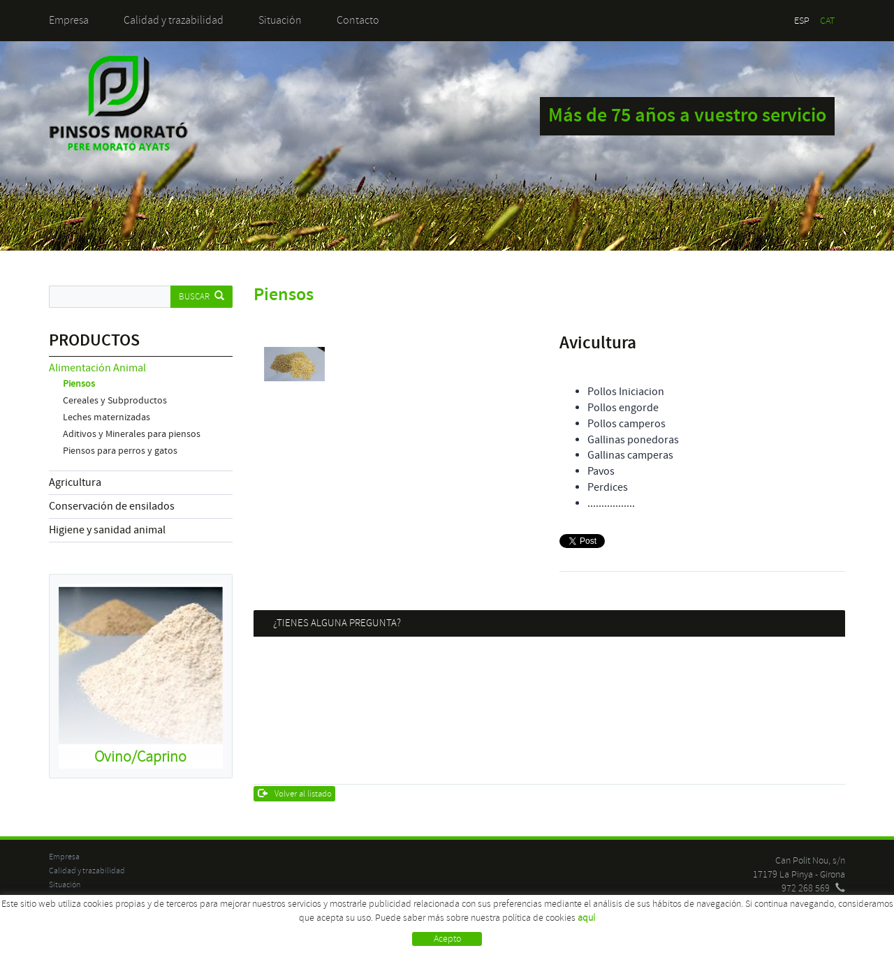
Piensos (79, 384)
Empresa (69, 20)
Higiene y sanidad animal (107, 530)
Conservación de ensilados (112, 506)
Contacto (358, 20)
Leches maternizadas (106, 417)
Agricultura (75, 482)
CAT (827, 21)
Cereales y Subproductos (115, 400)
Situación (280, 20)
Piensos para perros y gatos (120, 451)
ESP (801, 21)
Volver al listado (295, 793)
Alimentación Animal (97, 368)
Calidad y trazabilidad (174, 20)
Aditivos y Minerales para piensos (131, 434)
